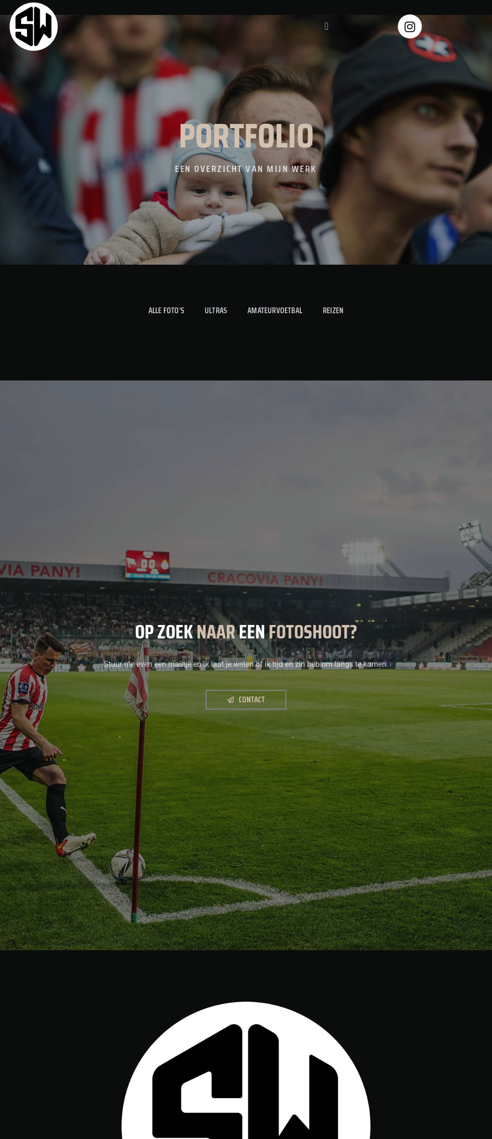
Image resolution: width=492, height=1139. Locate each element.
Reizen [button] (333, 310)
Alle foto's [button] (166, 310)
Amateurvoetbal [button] (275, 310)
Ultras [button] (216, 310)
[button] (326, 27)
